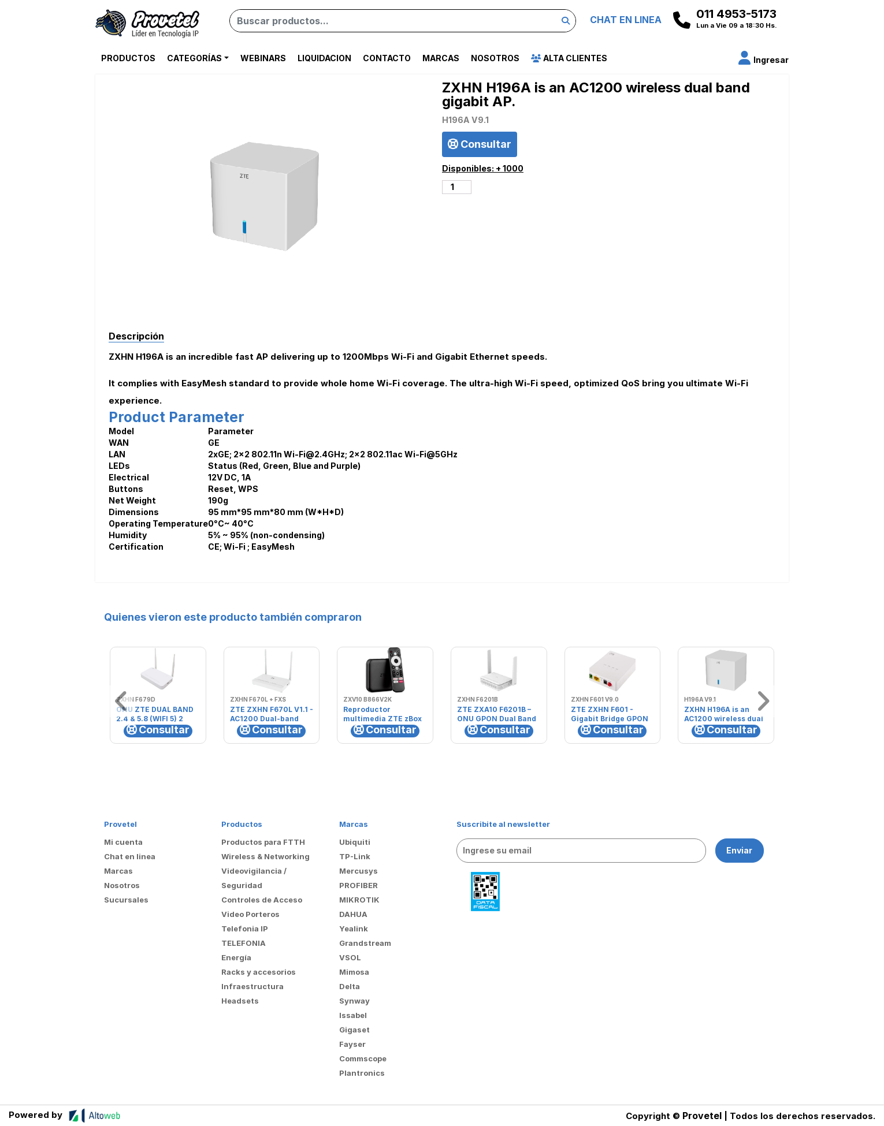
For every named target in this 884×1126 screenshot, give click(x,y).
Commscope (363, 1058)
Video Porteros (250, 914)
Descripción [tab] (136, 336)
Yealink (353, 928)
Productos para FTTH (263, 842)
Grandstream (365, 943)
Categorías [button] (194, 58)
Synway (354, 1000)
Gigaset (354, 1029)
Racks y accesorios (258, 971)
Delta (349, 986)
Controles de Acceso (261, 899)
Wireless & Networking (265, 856)
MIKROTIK (359, 899)
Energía (236, 957)
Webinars (263, 58)
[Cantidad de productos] (456, 187)
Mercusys (358, 870)
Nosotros (495, 58)
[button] (763, 60)
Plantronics (362, 1072)
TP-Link (354, 856)
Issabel (353, 1015)
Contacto (387, 58)
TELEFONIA (243, 943)
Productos (128, 58)
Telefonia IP (244, 928)
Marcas (440, 58)
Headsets (240, 1000)
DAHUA (353, 914)
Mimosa (354, 971)
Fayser (352, 1044)
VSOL (350, 957)
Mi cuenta (123, 842)
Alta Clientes (569, 58)
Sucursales (126, 899)
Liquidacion (324, 58)
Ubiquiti (354, 842)
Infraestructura (252, 986)
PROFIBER (358, 885)
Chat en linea (129, 856)
